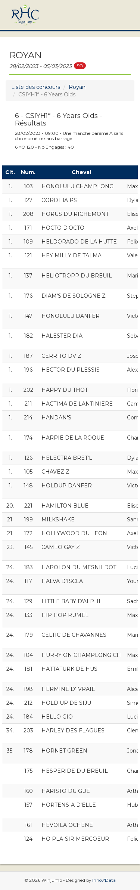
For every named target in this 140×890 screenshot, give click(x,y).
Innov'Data (104, 880)
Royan (77, 87)
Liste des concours (35, 87)
